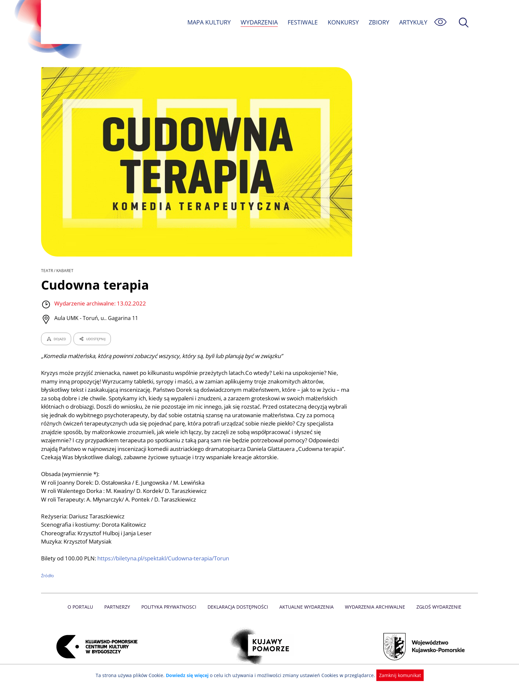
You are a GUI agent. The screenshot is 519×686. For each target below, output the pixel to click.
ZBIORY (378, 22)
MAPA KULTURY (208, 22)
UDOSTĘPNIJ (92, 339)
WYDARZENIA (258, 22)
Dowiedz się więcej (189, 675)
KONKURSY (342, 22)
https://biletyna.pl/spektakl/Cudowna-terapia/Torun (165, 558)
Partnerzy (119, 607)
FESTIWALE (302, 22)
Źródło (47, 576)
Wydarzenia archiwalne (373, 607)
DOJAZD (56, 339)
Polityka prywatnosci (170, 607)
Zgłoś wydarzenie (436, 607)
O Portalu (83, 607)
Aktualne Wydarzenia (306, 607)
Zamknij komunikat (396, 675)
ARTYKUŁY (413, 22)
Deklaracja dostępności (238, 607)
